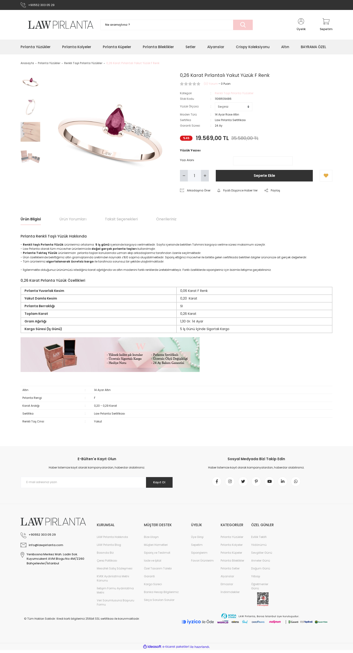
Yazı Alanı (187, 161)
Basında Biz (105, 556)
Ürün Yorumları (72, 220)
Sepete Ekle (264, 176)
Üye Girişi (197, 540)
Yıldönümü (259, 548)
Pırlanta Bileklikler (232, 564)
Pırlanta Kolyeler (232, 548)
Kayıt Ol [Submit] (157, 483)
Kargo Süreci (153, 587)
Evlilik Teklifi (259, 540)
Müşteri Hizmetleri (156, 548)
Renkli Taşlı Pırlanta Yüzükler (234, 94)
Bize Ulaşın (151, 540)
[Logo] (57, 26)
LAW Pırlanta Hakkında (112, 540)
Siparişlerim (199, 556)
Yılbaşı (255, 579)
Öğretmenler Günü (259, 589)
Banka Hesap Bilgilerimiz (161, 595)
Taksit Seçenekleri (121, 220)
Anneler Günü (260, 564)
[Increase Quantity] (205, 177)
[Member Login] (301, 26)
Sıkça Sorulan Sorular (159, 603)
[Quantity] (194, 177)
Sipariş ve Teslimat (157, 556)
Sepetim (197, 548)
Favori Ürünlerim (202, 564)
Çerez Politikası (107, 564)
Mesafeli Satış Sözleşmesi (114, 571)
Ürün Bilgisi (31, 220)
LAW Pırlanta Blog (109, 548)
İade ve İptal (152, 564)
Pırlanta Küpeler (231, 556)
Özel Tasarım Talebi (158, 571)
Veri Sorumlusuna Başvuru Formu (115, 605)
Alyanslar (227, 579)
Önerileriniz (166, 220)
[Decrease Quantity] (184, 177)
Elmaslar (227, 587)
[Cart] (326, 26)
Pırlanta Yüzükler (232, 540)
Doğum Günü (260, 571)
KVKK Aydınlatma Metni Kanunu (113, 581)
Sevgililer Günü (261, 556)
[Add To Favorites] (326, 177)
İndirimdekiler (230, 595)
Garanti (149, 579)
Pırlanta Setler (230, 571)
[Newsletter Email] (97, 483)
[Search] (176, 26)
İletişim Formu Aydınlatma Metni (115, 593)
